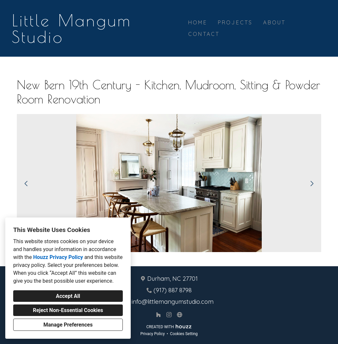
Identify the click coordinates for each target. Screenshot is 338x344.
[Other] (179, 314)
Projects (235, 22)
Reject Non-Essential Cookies (68, 310)
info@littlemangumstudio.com (173, 301)
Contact (204, 34)
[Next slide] (312, 183)
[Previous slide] (26, 183)
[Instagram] (169, 314)
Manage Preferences (67, 325)
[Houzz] (158, 314)
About (274, 22)
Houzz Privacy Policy (58, 257)
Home (197, 22)
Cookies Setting (184, 333)
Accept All (68, 296)
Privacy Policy (152, 333)
